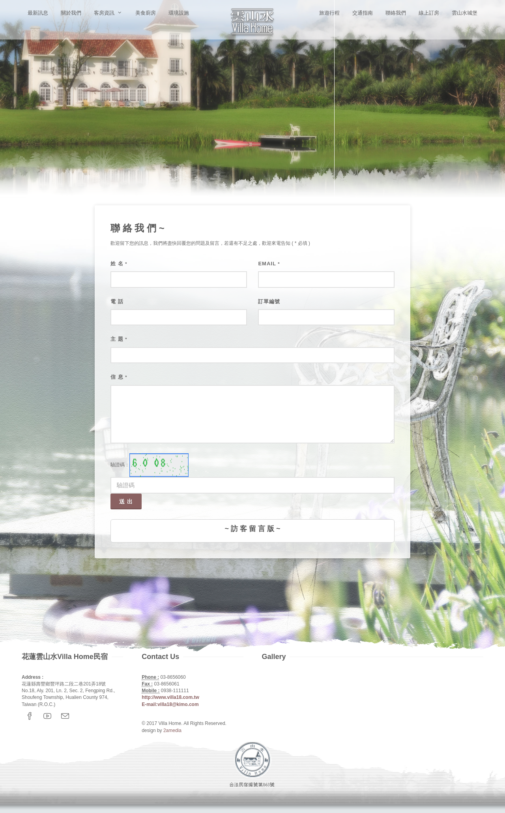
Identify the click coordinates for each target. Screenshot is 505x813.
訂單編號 (269, 301)
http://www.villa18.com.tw (170, 697)
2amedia (172, 730)
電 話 (116, 301)
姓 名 (118, 264)
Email (269, 264)
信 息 (118, 377)
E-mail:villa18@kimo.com (170, 704)
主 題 (118, 339)
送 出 (126, 501)
